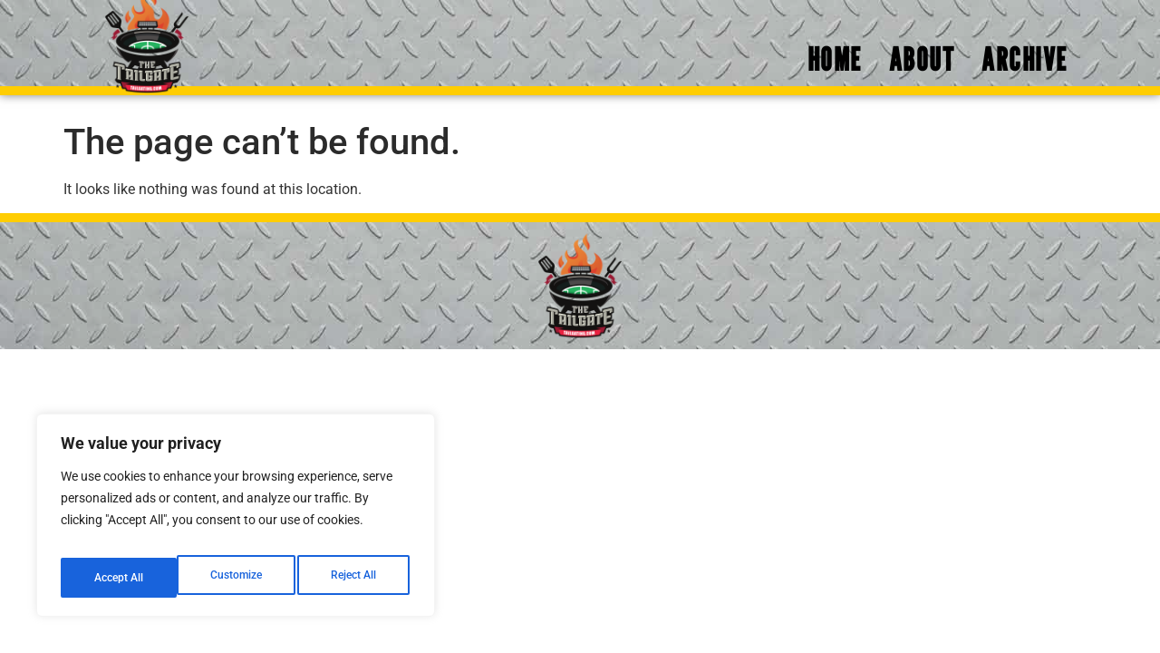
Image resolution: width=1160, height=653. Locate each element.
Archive (1024, 68)
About (922, 68)
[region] (235, 521)
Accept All (355, 577)
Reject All (238, 577)
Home (834, 68)
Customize (119, 577)
